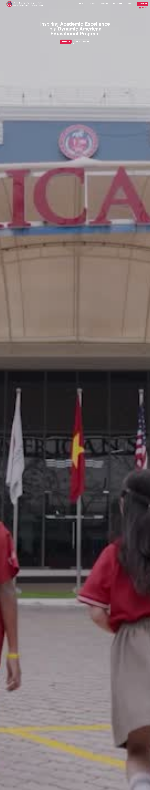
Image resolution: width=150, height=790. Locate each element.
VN (145, 8)
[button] (81, 4)
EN (140, 8)
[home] (29, 4)
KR (143, 8)
